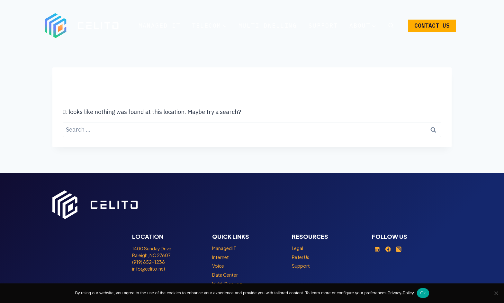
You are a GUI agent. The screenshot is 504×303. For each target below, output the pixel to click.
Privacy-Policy (401, 292)
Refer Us (300, 257)
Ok (423, 292)
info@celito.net (149, 269)
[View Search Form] (391, 25)
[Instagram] (398, 249)
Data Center (225, 275)
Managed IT (159, 25)
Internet (220, 257)
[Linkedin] (377, 249)
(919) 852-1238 (148, 262)
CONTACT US (432, 25)
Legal (297, 248)
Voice (218, 266)
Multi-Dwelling (268, 25)
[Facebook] (387, 249)
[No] (496, 293)
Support (323, 25)
